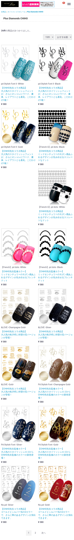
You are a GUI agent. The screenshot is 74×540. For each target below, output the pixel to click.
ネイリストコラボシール (16, 12)
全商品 (3, 12)
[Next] (43, 533)
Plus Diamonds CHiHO (35, 12)
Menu (69, 2)
